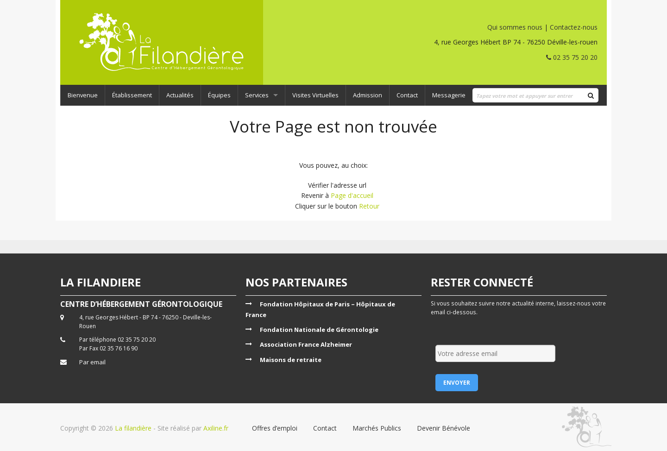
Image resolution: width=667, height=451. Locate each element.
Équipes (219, 95)
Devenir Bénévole (443, 428)
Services (257, 95)
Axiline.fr (214, 428)
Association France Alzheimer (306, 344)
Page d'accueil (352, 195)
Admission (367, 95)
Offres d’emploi (274, 428)
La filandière (133, 428)
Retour (369, 206)
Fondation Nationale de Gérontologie (319, 329)
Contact (407, 95)
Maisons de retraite (290, 360)
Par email (92, 362)
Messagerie (449, 95)
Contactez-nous (574, 27)
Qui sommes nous (514, 27)
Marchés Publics (376, 428)
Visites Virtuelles (315, 95)
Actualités (180, 95)
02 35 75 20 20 (572, 57)
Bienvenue (83, 95)
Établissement (132, 95)
